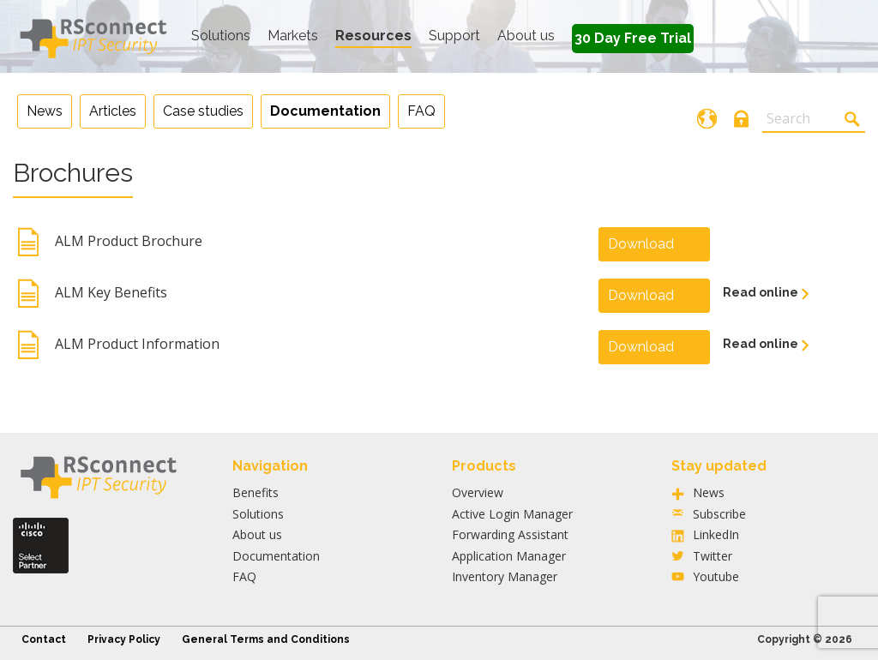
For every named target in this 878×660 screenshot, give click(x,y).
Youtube (716, 576)
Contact (43, 639)
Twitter (712, 556)
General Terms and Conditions (266, 639)
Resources (373, 35)
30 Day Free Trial (632, 38)
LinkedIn (716, 534)
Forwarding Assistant (510, 534)
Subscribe (719, 514)
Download (641, 244)
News (709, 492)
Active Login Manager (512, 514)
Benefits (255, 492)
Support (454, 35)
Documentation (276, 556)
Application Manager (509, 556)
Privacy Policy (123, 639)
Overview (477, 492)
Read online (762, 292)
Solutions (220, 35)
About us (526, 35)
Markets (293, 35)
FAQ (244, 576)
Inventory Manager (504, 576)
